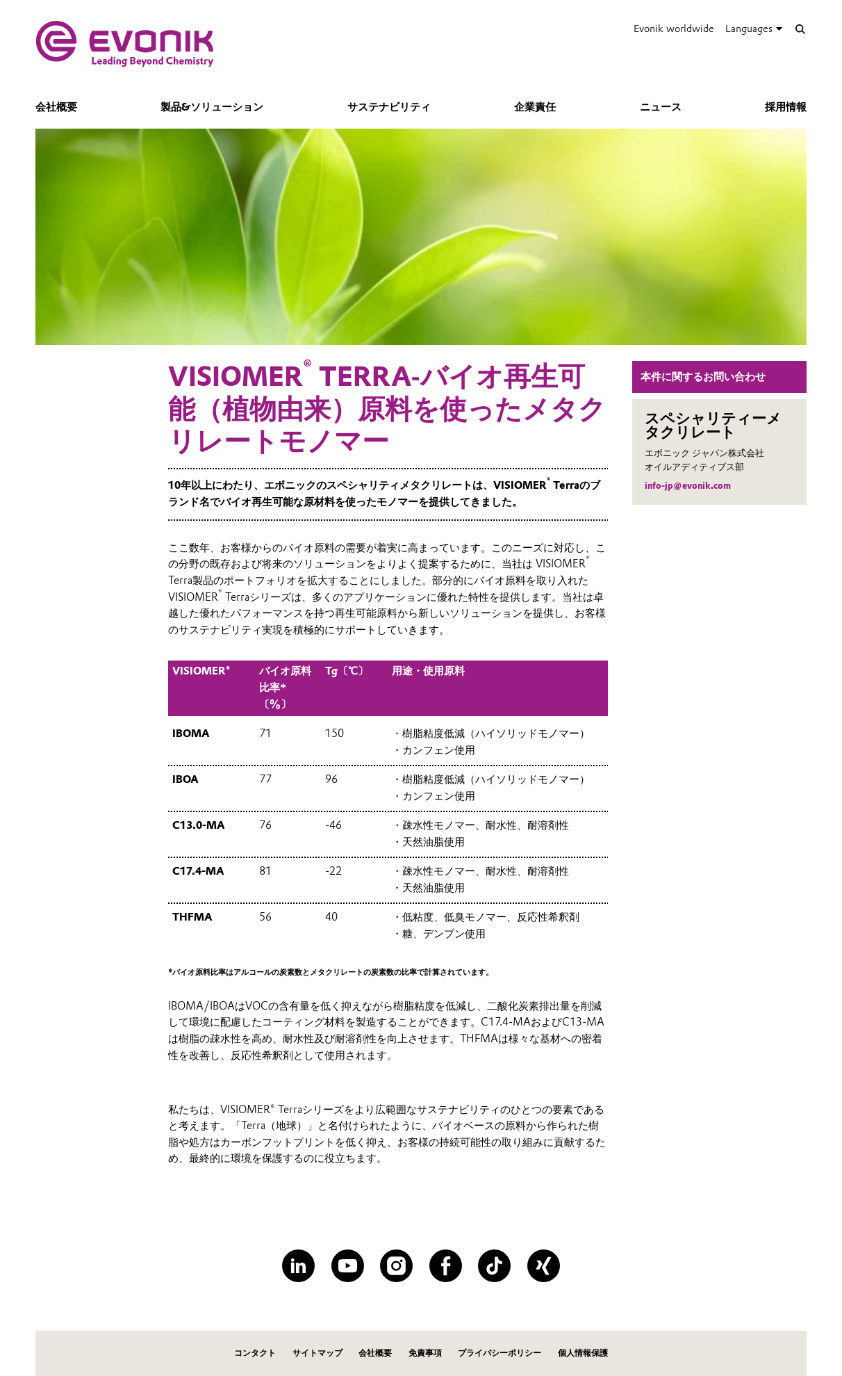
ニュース (661, 107)
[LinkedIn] (298, 1265)
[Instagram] (396, 1265)
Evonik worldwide (674, 28)
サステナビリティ (389, 107)
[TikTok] (494, 1265)
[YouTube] (347, 1265)
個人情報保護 (583, 1352)
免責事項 (425, 1352)
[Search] (800, 28)
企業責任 (535, 107)
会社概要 (56, 107)
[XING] (543, 1265)
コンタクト (255, 1352)
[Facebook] (445, 1265)
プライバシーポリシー (499, 1352)
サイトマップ (317, 1352)
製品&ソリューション (211, 107)
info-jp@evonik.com (688, 485)
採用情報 (786, 107)
